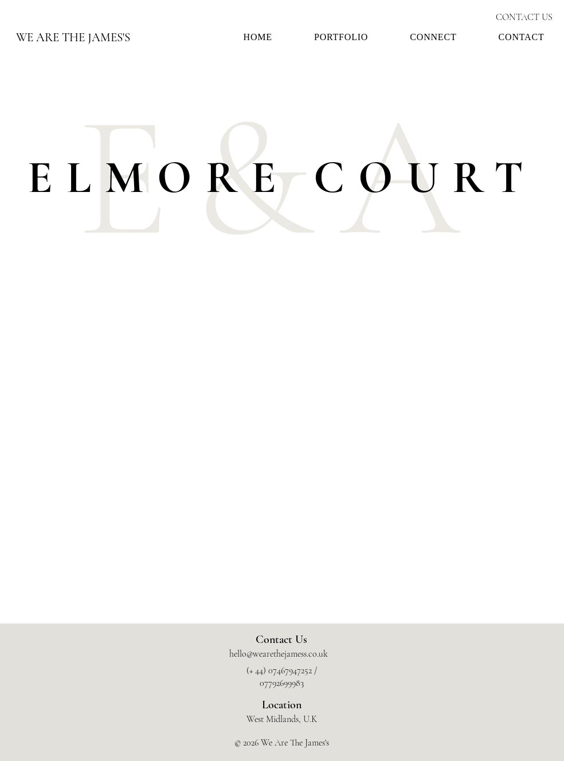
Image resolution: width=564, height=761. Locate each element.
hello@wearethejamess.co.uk (278, 654)
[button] (340, 37)
